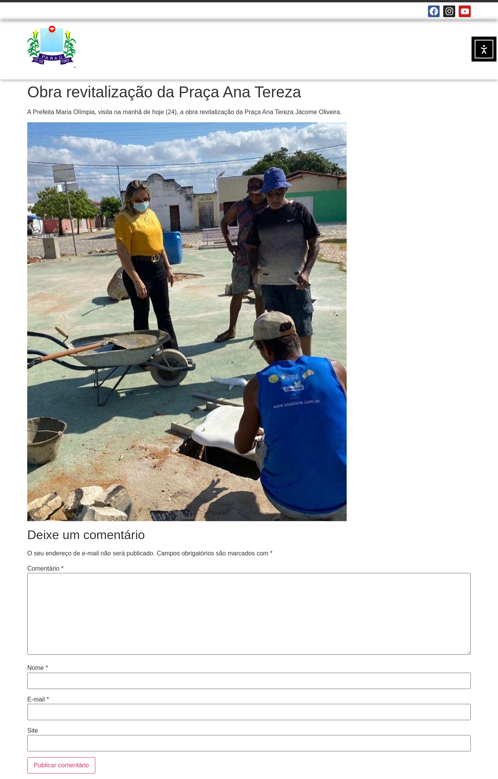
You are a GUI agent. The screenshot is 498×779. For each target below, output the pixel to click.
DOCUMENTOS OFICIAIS (368, 44)
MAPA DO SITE (166, 11)
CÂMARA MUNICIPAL (54, 11)
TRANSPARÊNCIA (204, 62)
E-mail (38, 699)
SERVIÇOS (303, 44)
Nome (37, 668)
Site (32, 731)
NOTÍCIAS (260, 44)
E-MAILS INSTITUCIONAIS (114, 11)
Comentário (45, 569)
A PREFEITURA (206, 45)
